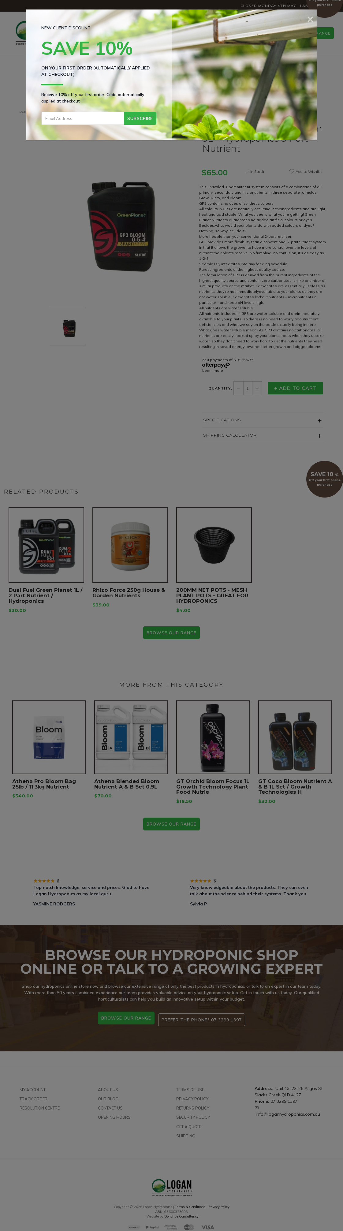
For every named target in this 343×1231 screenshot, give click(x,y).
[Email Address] (82, 118)
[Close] (310, 18)
